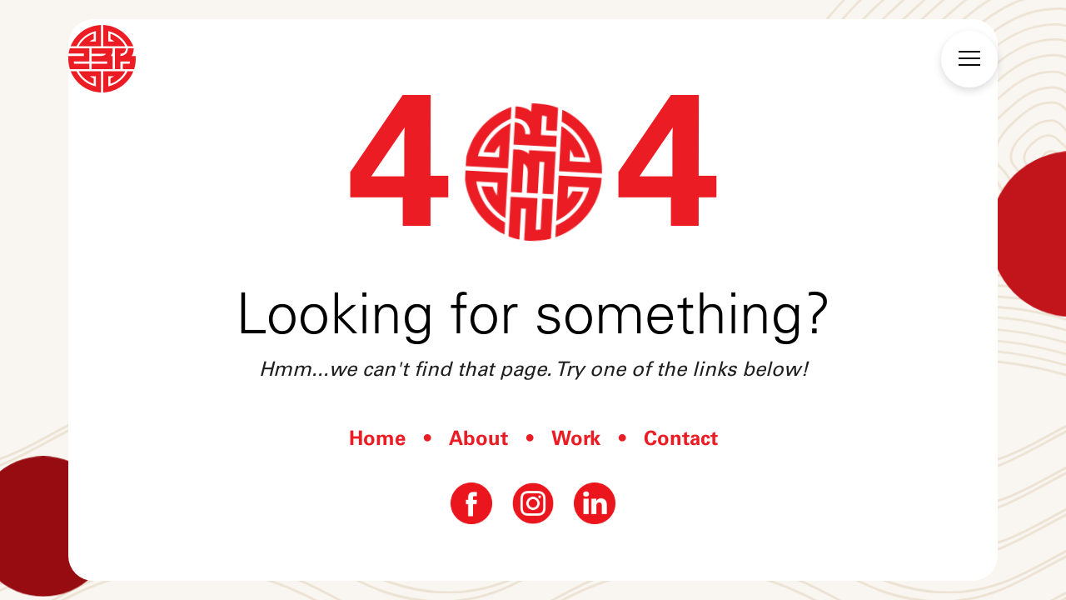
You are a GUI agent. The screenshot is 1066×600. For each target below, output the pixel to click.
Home (377, 438)
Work (575, 438)
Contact (681, 438)
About (478, 438)
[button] (969, 59)
